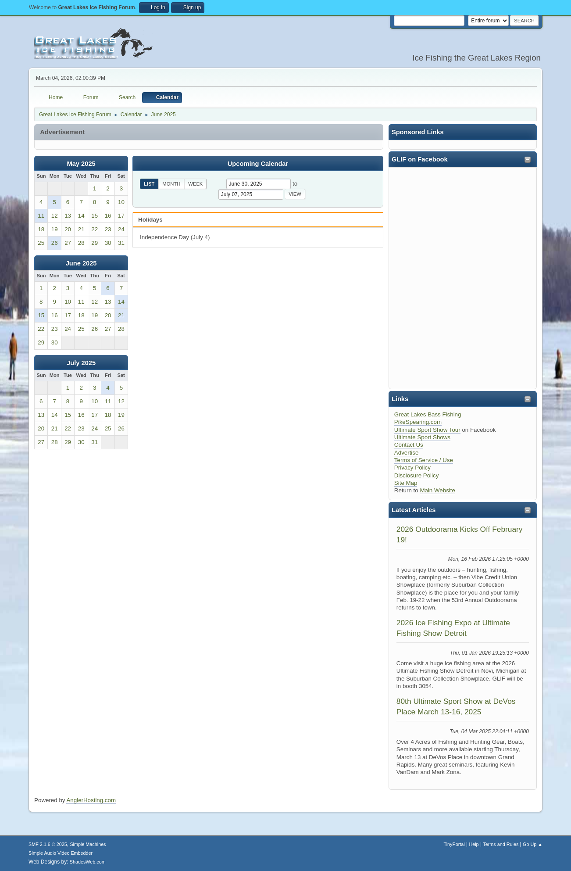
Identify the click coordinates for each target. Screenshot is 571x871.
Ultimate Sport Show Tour (427, 430)
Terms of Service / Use (423, 460)
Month (171, 183)
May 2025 (81, 163)
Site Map (406, 483)
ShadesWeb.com (88, 861)
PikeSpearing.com (418, 422)
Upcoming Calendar (258, 163)
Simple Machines (88, 844)
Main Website (437, 490)
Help (473, 844)
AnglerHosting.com (91, 800)
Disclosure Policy (416, 475)
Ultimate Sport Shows (422, 437)
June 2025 (81, 263)
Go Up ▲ (532, 844)
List (149, 183)
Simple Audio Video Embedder (61, 853)
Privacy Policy (412, 467)
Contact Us (408, 444)
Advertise (406, 452)
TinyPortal (454, 844)
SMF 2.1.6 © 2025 (48, 844)
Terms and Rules (500, 844)
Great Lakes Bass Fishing (427, 414)
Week (195, 183)
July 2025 (81, 362)
